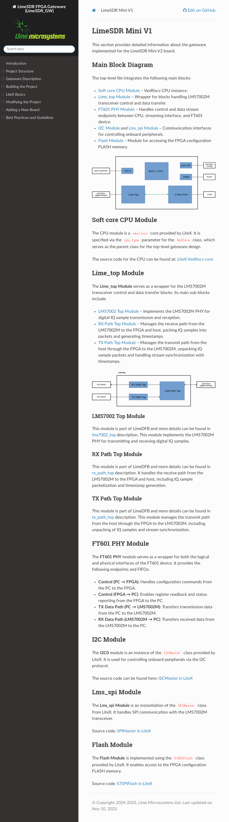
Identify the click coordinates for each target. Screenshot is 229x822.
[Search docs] (39, 49)
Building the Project (19, 86)
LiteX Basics (13, 94)
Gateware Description (21, 79)
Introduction (16, 63)
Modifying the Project (21, 102)
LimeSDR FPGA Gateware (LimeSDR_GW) (39, 23)
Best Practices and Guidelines (27, 117)
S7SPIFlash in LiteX (134, 784)
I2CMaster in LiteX (175, 678)
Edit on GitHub (201, 10)
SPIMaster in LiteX (134, 731)
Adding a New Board (20, 110)
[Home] (94, 10)
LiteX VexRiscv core (195, 259)
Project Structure (17, 71)
